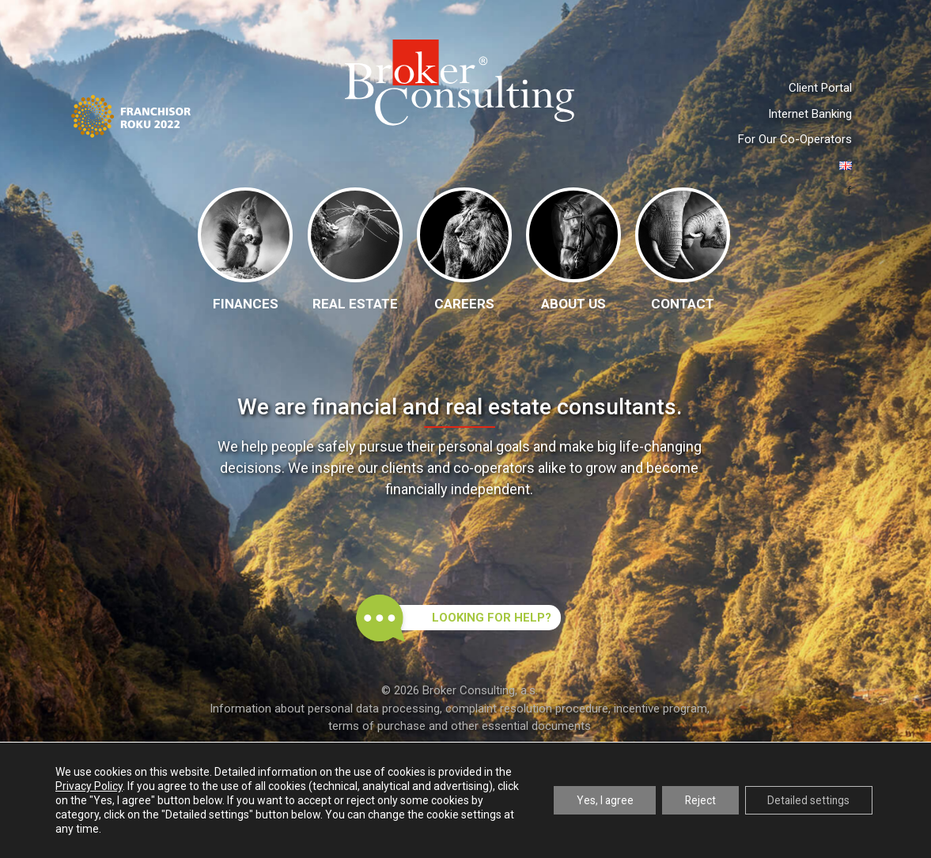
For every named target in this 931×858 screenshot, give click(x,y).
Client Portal (820, 88)
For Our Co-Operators (795, 139)
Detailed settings (807, 800)
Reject (695, 800)
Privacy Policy (89, 786)
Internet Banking (810, 114)
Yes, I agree (597, 800)
